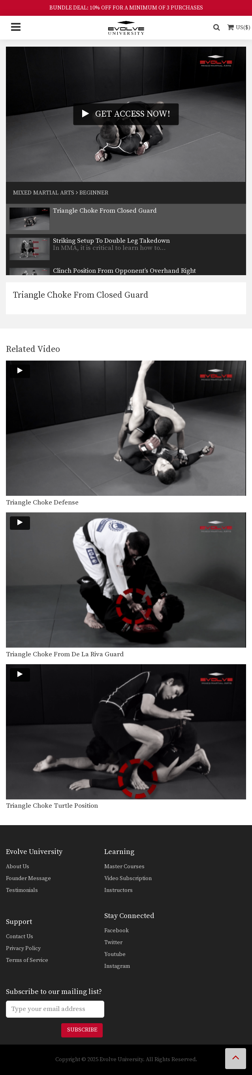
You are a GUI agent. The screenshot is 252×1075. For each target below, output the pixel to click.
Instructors (118, 890)
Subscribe (82, 1029)
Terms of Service (27, 960)
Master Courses (124, 866)
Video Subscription (128, 878)
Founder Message (28, 878)
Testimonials (22, 890)
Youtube (115, 954)
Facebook (116, 930)
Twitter (113, 942)
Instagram (117, 966)
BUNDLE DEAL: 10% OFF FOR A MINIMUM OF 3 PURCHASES (126, 7)
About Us (17, 866)
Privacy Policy (23, 948)
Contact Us (19, 936)
